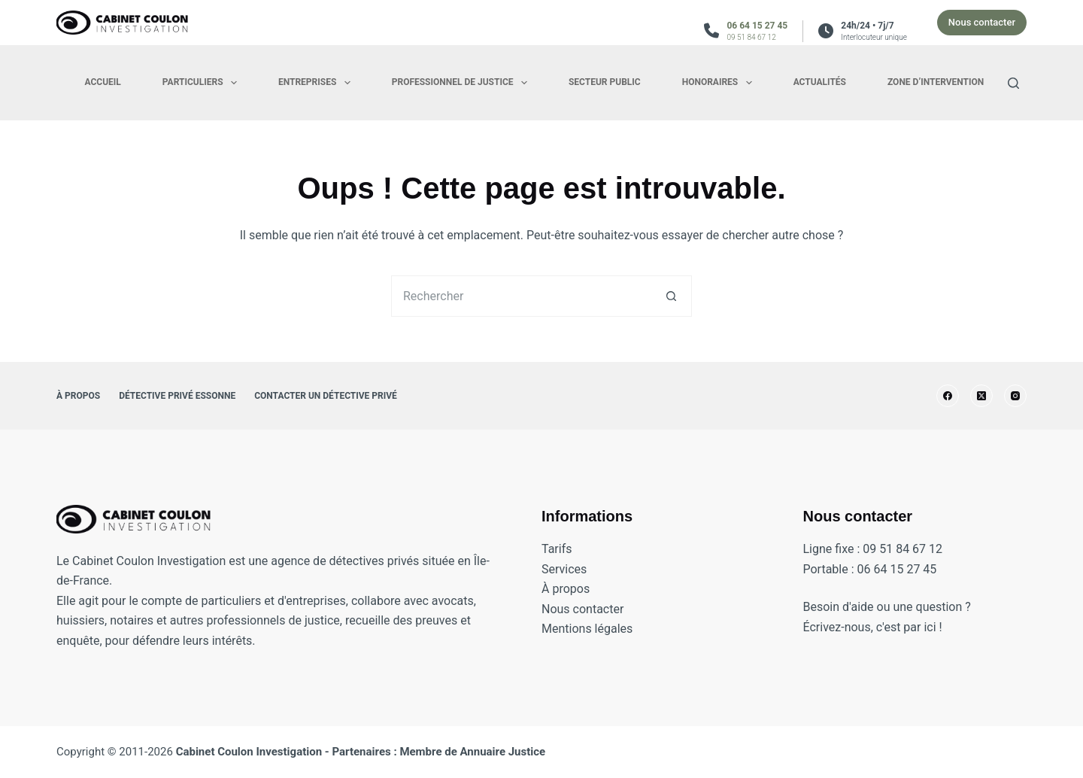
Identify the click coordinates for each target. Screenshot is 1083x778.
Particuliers (202, 83)
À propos (78, 396)
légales (614, 628)
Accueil (103, 82)
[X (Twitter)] (981, 395)
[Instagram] (1015, 395)
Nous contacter (981, 22)
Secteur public (605, 82)
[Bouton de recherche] (671, 296)
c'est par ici (906, 627)
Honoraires (720, 83)
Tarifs (557, 549)
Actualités (819, 82)
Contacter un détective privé (325, 396)
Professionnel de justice (462, 83)
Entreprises (317, 83)
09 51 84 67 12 (751, 37)
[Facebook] (947, 395)
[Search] (1013, 83)
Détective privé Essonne (177, 396)
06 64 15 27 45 (757, 25)
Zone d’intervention (935, 82)
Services (564, 569)
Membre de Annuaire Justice (472, 751)
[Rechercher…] (521, 296)
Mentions (568, 628)
